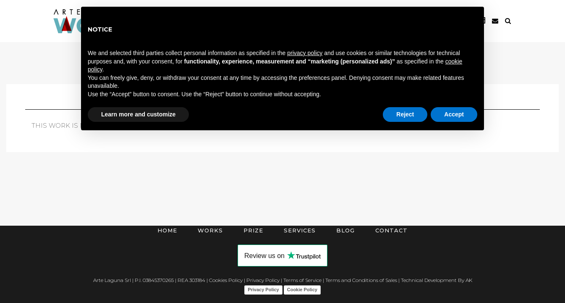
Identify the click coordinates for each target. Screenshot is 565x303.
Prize (253, 230)
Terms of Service (302, 280)
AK (469, 280)
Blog (345, 230)
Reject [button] (405, 114)
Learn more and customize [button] (138, 114)
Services (300, 230)
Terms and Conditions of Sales (361, 280)
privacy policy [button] (304, 53)
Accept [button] (454, 114)
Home (167, 230)
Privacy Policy (263, 280)
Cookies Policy (226, 280)
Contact (391, 230)
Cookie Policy (302, 289)
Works (210, 230)
